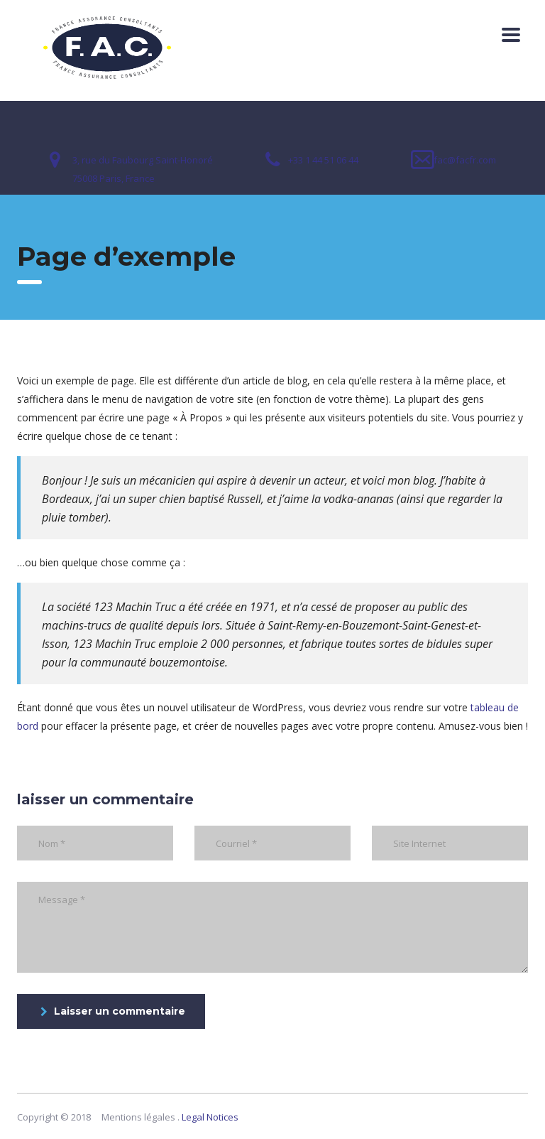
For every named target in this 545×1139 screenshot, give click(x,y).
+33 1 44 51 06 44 (323, 159)
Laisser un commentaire (112, 1011)
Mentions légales (138, 1117)
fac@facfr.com (465, 159)
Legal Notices (210, 1117)
